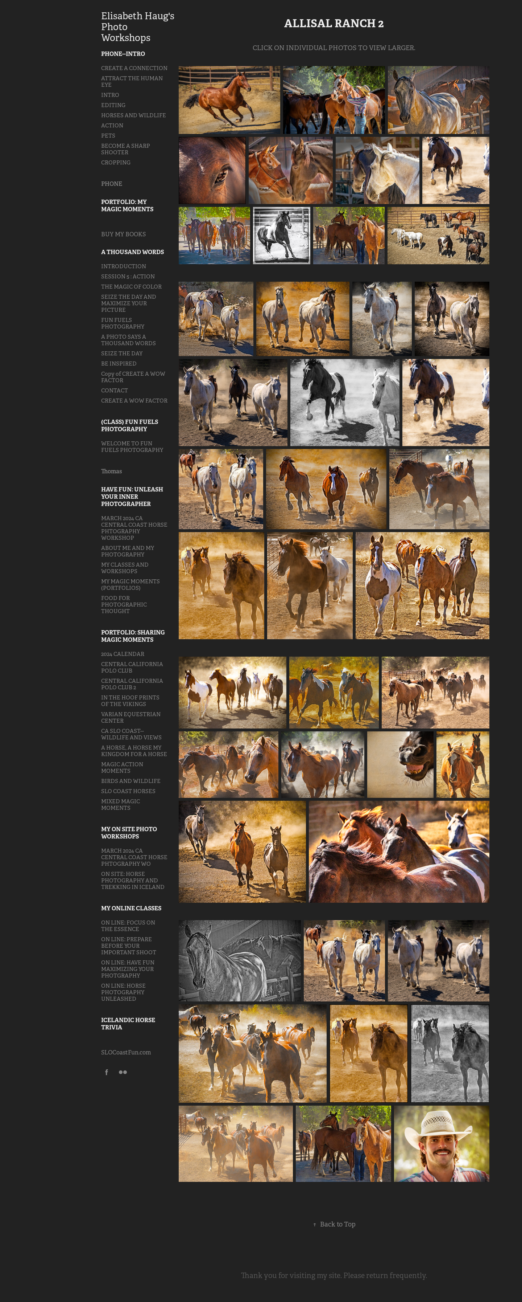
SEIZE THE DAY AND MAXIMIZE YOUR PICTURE (128, 303)
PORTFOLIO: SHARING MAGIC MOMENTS (133, 636)
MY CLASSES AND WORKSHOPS (125, 568)
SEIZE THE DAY (121, 353)
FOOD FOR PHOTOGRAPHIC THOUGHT (124, 605)
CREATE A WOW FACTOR (134, 400)
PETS (108, 135)
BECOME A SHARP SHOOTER (125, 149)
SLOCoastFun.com (126, 1052)
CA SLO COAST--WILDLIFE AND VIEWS (131, 734)
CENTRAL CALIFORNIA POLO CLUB (132, 667)
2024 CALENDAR (122, 653)
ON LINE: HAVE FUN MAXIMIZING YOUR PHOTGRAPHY (127, 969)
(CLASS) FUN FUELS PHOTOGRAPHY (129, 425)
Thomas (111, 471)
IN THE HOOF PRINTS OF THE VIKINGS (130, 700)
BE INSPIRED (119, 363)
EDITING (113, 105)
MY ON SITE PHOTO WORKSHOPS (129, 832)
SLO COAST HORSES (128, 791)
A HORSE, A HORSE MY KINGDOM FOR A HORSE (134, 751)
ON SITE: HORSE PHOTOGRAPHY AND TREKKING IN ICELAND (133, 880)
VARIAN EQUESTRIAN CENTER (131, 717)
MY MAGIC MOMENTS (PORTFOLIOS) (130, 584)
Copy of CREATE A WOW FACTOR (133, 377)
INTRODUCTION (123, 266)
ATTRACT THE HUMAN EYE (132, 81)
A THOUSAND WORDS (132, 252)
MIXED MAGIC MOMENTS (120, 804)
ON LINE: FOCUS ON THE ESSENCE (128, 925)
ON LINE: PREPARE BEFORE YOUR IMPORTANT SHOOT (128, 946)
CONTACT (114, 390)
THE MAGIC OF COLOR (131, 286)
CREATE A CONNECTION (134, 68)
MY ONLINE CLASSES (131, 908)
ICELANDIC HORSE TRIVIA (128, 1023)
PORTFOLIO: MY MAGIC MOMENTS (127, 205)
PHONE (111, 184)
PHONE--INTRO (123, 54)
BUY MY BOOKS (123, 234)
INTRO (110, 94)
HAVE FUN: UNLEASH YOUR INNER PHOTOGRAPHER (132, 497)
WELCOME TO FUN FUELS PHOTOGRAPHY (132, 446)
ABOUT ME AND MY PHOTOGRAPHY (127, 551)
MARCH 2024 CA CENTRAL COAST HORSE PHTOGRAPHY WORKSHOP (134, 528)
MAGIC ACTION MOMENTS (122, 767)
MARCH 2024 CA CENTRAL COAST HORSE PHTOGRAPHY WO (134, 857)
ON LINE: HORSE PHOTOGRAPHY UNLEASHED (123, 992)
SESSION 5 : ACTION (128, 276)
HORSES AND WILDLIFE (133, 115)
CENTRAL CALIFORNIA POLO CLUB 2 (132, 684)
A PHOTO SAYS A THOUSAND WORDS (128, 340)
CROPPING (115, 162)
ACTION (112, 125)
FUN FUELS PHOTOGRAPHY (122, 323)
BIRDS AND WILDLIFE (131, 780)
